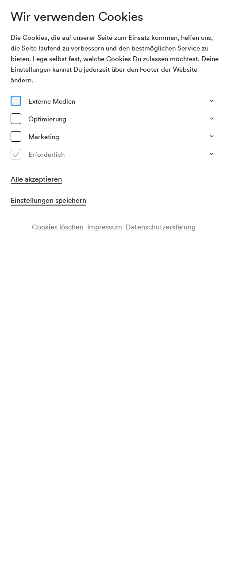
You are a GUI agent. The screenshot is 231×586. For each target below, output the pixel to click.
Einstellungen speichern (48, 200)
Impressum (104, 226)
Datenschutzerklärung (161, 226)
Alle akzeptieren (36, 178)
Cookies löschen (58, 226)
